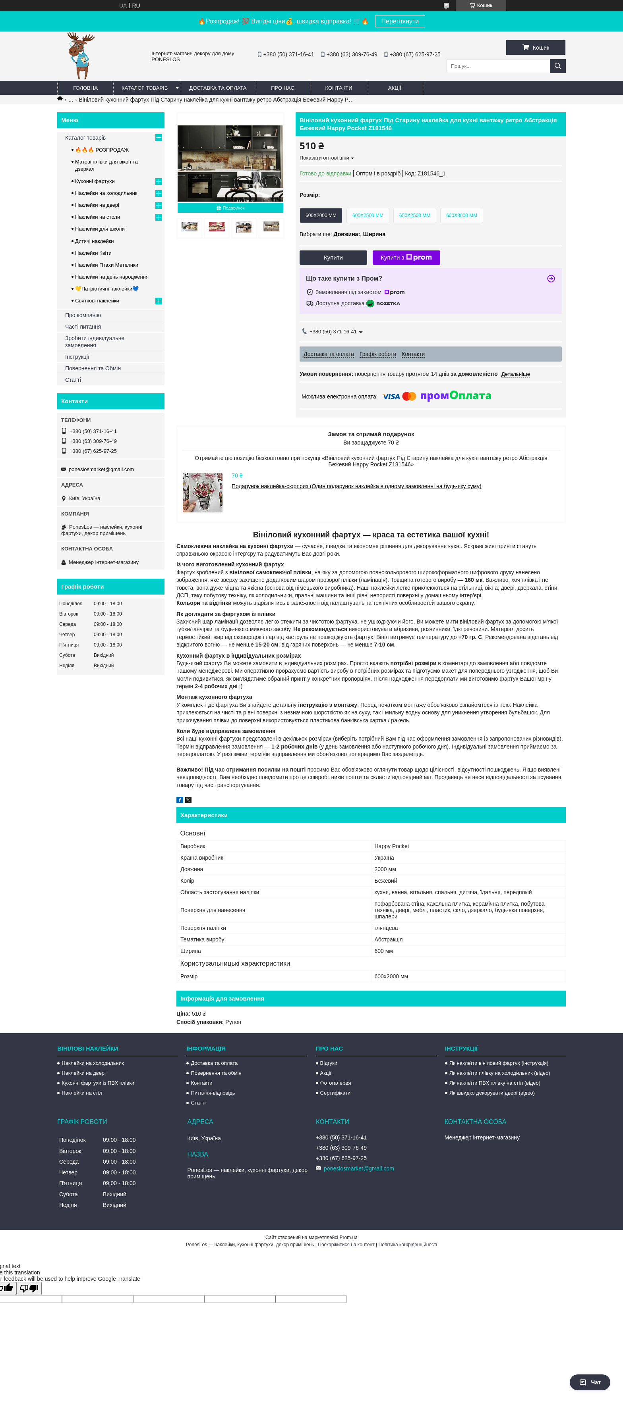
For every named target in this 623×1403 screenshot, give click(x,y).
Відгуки (328, 1063)
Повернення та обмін (216, 1073)
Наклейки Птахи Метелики (106, 265)
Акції (394, 88)
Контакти (338, 88)
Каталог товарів (145, 88)
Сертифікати (335, 1093)
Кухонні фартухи (95, 181)
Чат (590, 1382)
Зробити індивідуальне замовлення (94, 341)
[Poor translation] (29, 1288)
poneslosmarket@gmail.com (101, 469)
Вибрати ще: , (342, 234)
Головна (85, 88)
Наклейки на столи (97, 217)
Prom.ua (349, 1237)
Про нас (282, 88)
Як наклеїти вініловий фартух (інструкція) (498, 1063)
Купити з (406, 257)
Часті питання (83, 326)
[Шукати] (558, 66)
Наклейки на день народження (112, 277)
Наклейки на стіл (82, 1093)
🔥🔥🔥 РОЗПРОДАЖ (102, 150)
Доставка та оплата (217, 88)
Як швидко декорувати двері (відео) (492, 1093)
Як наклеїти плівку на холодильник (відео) (499, 1073)
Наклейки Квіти (93, 253)
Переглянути (400, 21)
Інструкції (77, 357)
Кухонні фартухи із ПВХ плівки (98, 1083)
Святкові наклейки (97, 301)
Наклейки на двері (97, 205)
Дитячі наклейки (94, 241)
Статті (73, 380)
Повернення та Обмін (93, 368)
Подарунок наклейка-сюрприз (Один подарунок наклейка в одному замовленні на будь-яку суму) (357, 486)
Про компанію (83, 315)
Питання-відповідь (213, 1093)
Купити (333, 257)
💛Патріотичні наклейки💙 (107, 289)
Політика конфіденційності (408, 1244)
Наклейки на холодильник (106, 193)
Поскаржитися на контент (346, 1244)
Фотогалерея (335, 1083)
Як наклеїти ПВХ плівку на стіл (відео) (494, 1083)
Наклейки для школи (100, 229)
